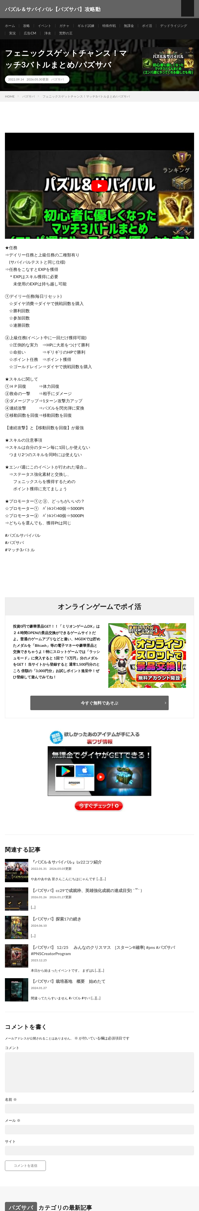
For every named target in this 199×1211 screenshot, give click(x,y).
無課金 (134, 26)
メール (12, 1124)
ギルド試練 (90, 26)
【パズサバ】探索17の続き (56, 922)
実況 (49, 35)
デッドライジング (23, 35)
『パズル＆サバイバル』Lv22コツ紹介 (66, 865)
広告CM (67, 35)
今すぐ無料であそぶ (99, 706)
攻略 (27, 26)
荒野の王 (105, 35)
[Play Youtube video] (99, 190)
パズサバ (57, 83)
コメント (12, 1051)
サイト (10, 1145)
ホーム (10, 26)
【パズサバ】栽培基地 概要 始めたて (68, 985)
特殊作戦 (114, 26)
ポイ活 (153, 26)
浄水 (86, 35)
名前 (11, 1103)
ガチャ (67, 26)
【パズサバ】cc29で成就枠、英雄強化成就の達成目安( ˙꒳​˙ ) (86, 893)
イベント (46, 26)
